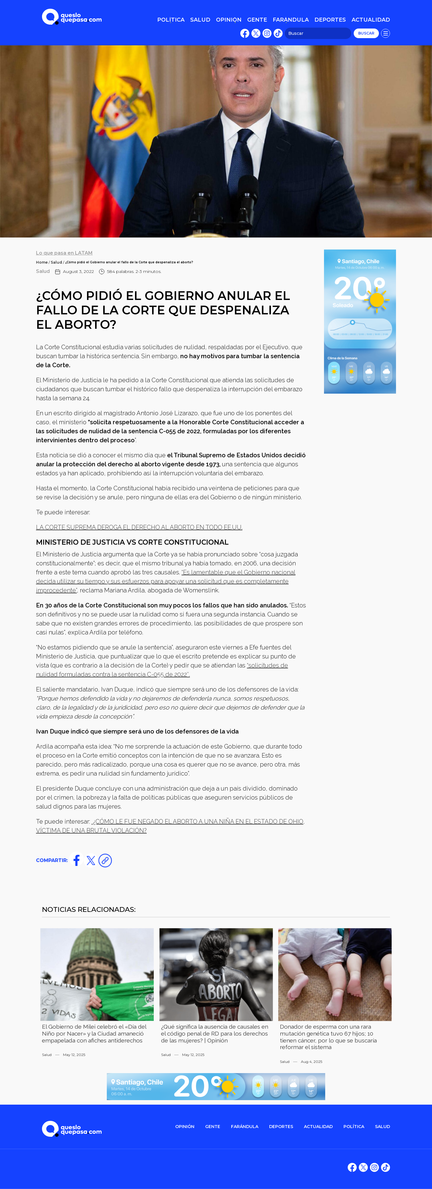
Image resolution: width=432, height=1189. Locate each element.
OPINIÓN (184, 1126)
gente (212, 1126)
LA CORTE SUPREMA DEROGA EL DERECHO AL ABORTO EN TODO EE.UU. (139, 527)
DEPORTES (281, 1126)
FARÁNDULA (244, 1126)
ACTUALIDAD (318, 1126)
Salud (56, 262)
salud (382, 1126)
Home (42, 262)
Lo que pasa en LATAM (64, 253)
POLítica (354, 1126)
